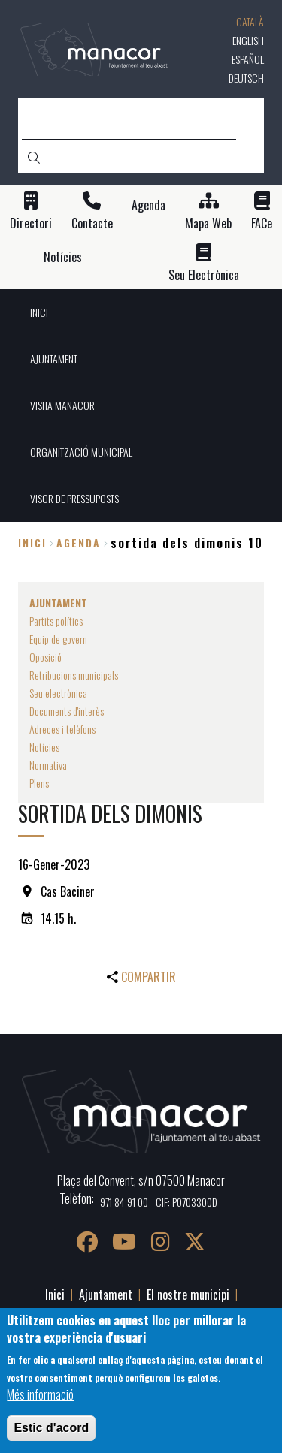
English (248, 40)
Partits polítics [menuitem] (56, 621)
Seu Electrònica (203, 275)
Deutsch (246, 78)
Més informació (40, 1394)
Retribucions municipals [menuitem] (73, 675)
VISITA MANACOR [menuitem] (62, 405)
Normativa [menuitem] (48, 765)
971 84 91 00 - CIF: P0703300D (158, 1202)
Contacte (92, 223)
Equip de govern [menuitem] (58, 639)
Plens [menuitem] (39, 783)
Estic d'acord (51, 1427)
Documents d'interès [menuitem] (66, 711)
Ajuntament (105, 1295)
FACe (261, 223)
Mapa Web (208, 223)
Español (248, 59)
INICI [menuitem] (39, 312)
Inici (32, 542)
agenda (78, 542)
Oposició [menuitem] (45, 657)
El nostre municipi (188, 1295)
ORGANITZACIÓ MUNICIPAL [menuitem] (81, 452)
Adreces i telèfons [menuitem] (62, 729)
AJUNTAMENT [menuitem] (53, 358)
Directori (31, 223)
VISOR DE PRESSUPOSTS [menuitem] (74, 498)
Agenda (148, 205)
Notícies (63, 257)
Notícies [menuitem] (44, 747)
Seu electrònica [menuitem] (58, 693)
